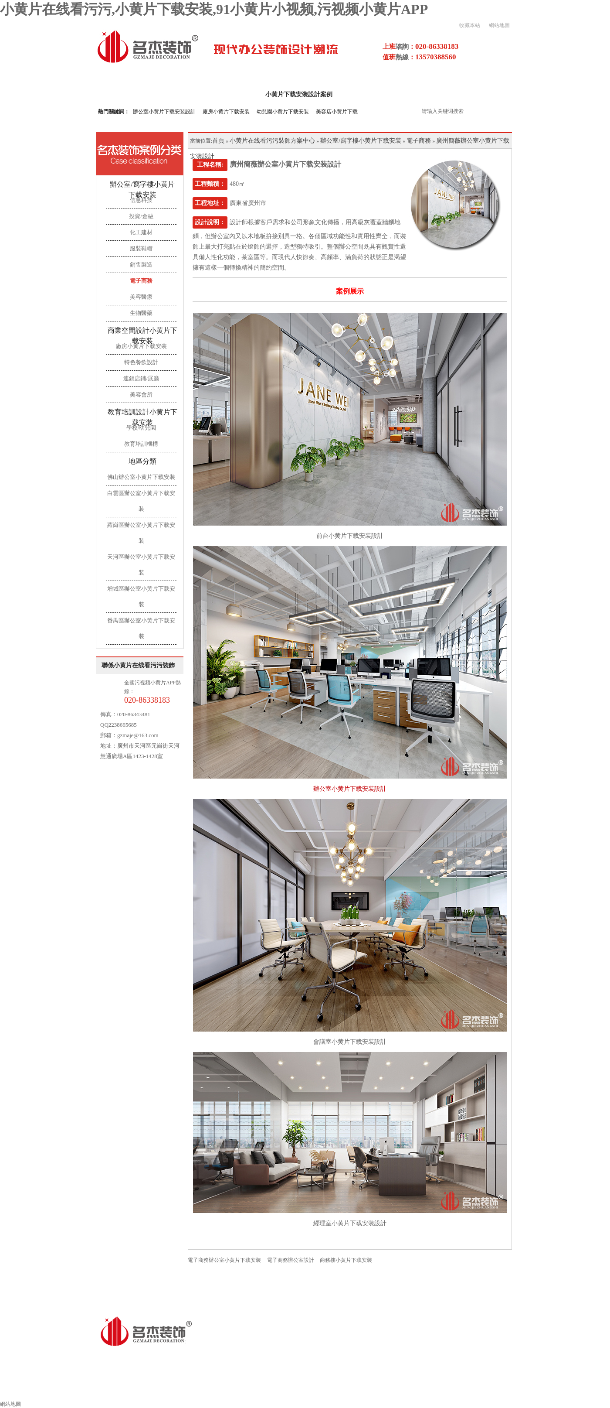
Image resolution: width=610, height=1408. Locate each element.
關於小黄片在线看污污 (215, 94)
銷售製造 (141, 264)
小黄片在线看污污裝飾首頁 (64, 1389)
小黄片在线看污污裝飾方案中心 (272, 140)
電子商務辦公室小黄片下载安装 (224, 1260)
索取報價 (490, 1389)
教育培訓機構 (141, 444)
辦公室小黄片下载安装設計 (164, 112)
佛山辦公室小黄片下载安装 (141, 477)
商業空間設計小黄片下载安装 (142, 336)
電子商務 (141, 280)
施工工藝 (372, 1389)
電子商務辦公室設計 (290, 1260)
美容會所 (141, 394)
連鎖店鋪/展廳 (141, 378)
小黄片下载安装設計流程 (385, 94)
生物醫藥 (141, 313)
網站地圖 (499, 25)
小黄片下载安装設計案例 (298, 94)
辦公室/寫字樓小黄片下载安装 (142, 189)
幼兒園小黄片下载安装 (283, 112)
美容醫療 (141, 297)
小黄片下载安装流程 (313, 1389)
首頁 (218, 140)
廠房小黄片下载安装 (226, 112)
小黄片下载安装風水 (431, 1389)
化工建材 (141, 232)
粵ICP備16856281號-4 (270, 1357)
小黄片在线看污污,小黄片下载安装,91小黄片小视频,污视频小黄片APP (214, 9)
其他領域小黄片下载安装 (233, 1389)
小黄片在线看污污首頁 (135, 94)
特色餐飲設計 (141, 362)
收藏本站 (469, 25)
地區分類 (142, 461)
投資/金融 (141, 216)
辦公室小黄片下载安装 (150, 1389)
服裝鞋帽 (141, 248)
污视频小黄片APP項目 (468, 94)
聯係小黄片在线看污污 (552, 1389)
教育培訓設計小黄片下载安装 (142, 417)
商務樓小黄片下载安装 (346, 1260)
